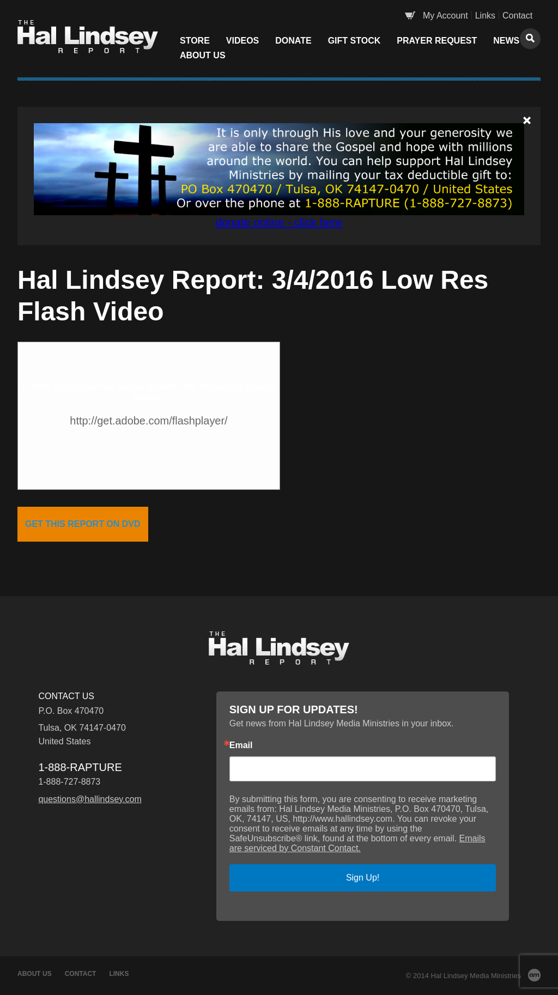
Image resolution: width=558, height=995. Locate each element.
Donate (293, 40)
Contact (517, 15)
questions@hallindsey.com (89, 799)
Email (241, 745)
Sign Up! (362, 877)
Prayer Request (437, 40)
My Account (445, 15)
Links (485, 15)
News (506, 40)
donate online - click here (278, 222)
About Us (203, 55)
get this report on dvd (83, 524)
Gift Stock (354, 40)
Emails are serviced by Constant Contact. (357, 843)
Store (195, 40)
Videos (242, 40)
